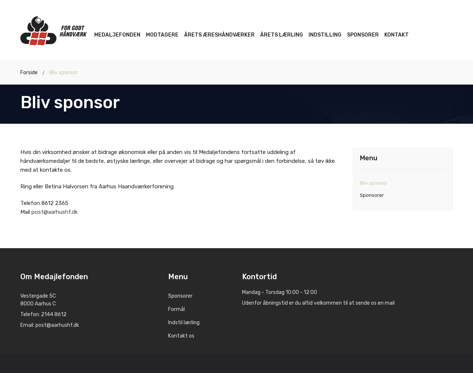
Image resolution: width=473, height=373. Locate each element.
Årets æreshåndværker (219, 35)
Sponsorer (363, 35)
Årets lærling (281, 35)
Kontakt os (181, 336)
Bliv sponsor (374, 183)
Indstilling (325, 35)
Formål (176, 309)
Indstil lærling (184, 322)
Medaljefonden (117, 35)
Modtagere (162, 35)
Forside (29, 72)
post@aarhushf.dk (54, 212)
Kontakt (396, 35)
